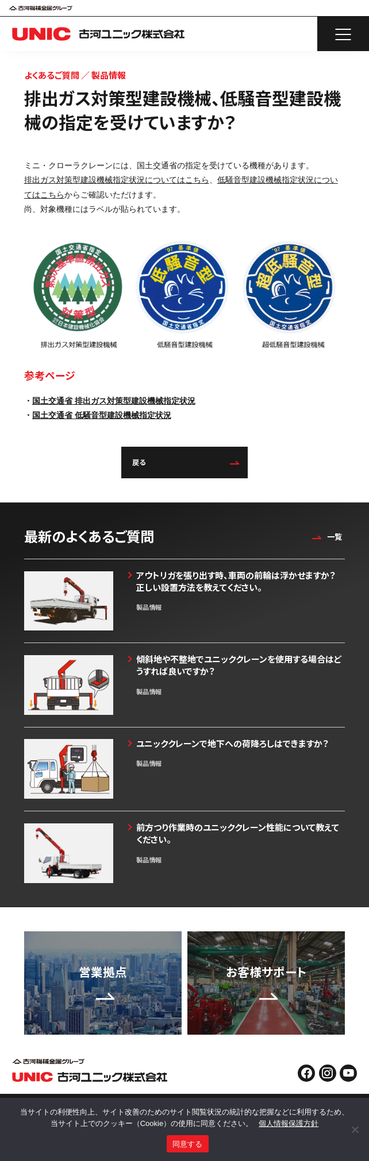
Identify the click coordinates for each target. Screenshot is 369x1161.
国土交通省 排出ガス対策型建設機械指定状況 (113, 400)
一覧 (325, 536)
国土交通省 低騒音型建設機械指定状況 (101, 415)
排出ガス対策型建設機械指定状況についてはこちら (116, 179)
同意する (187, 1144)
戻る (185, 462)
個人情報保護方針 (288, 1123)
